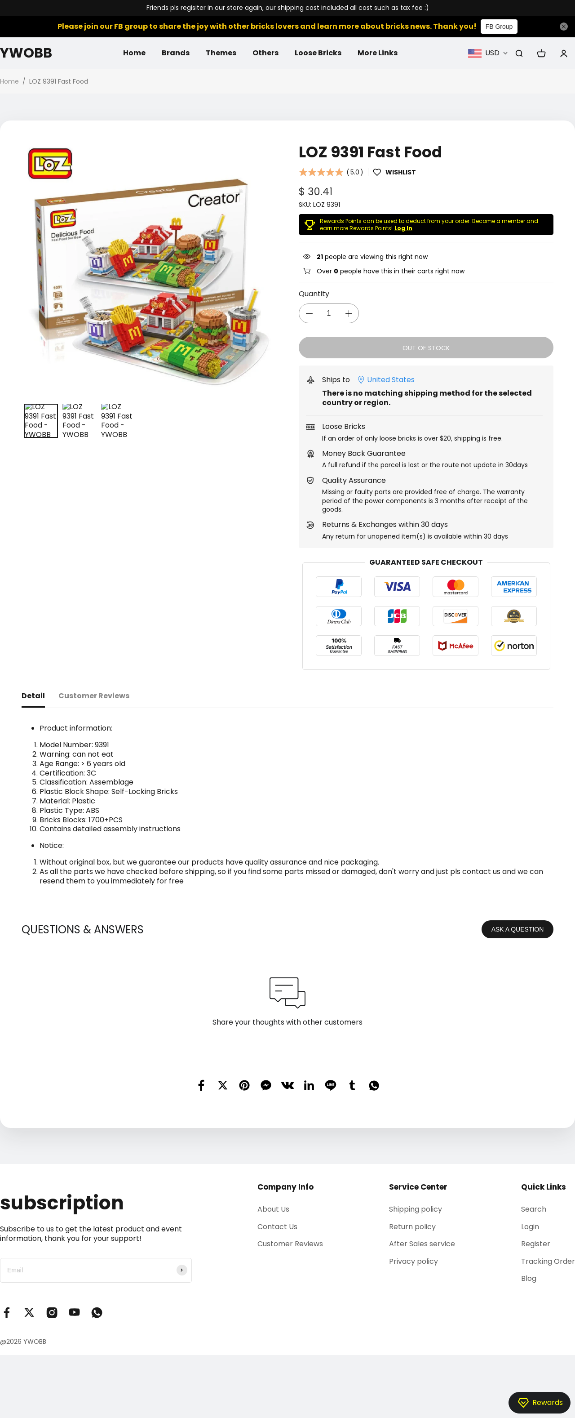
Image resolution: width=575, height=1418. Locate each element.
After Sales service (422, 1244)
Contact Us (277, 1227)
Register (535, 1244)
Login (530, 1227)
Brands (176, 53)
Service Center (418, 1187)
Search (533, 1209)
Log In (403, 228)
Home (134, 53)
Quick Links (543, 1187)
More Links (378, 53)
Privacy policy (413, 1261)
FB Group (499, 26)
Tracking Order (548, 1261)
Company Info (285, 1187)
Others (265, 53)
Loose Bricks (318, 53)
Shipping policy (415, 1209)
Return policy (412, 1227)
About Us (273, 1209)
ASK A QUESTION (517, 929)
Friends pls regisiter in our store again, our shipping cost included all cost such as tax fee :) (287, 7)
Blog (528, 1278)
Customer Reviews (290, 1244)
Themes (221, 53)
